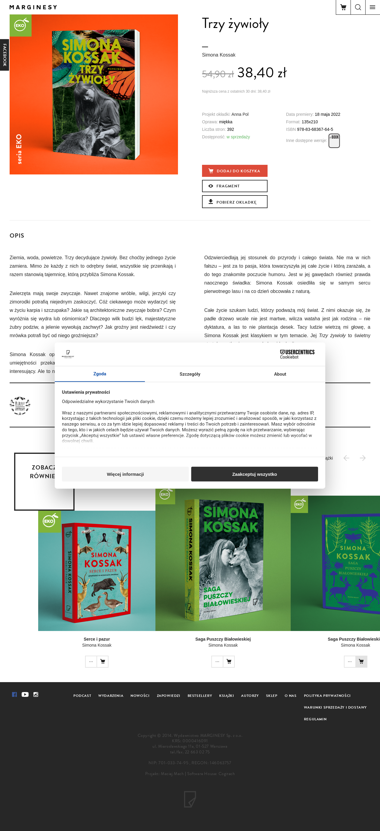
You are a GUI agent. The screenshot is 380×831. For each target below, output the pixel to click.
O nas (291, 695)
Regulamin (315, 719)
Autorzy (250, 695)
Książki (226, 695)
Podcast (82, 695)
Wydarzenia (110, 695)
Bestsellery (200, 695)
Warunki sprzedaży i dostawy (335, 707)
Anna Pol (240, 114)
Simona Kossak (218, 54)
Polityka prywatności (327, 695)
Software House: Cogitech (211, 774)
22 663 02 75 (197, 752)
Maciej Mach (172, 774)
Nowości (139, 695)
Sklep (271, 695)
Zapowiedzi (168, 695)
